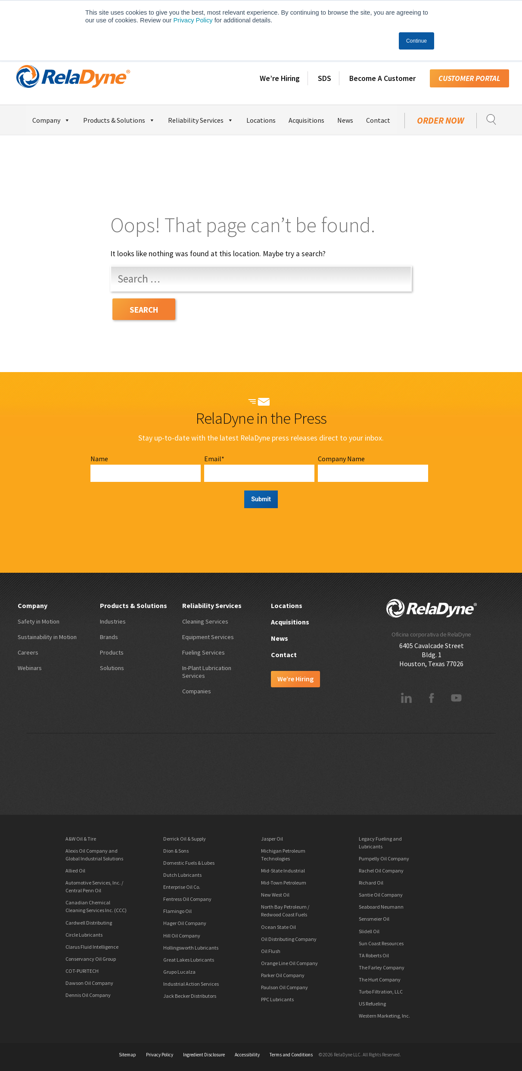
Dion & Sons (176, 850)
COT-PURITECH (82, 971)
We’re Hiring (280, 78)
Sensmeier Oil (374, 919)
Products (112, 652)
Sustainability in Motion (47, 637)
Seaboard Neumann (381, 906)
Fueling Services (203, 652)
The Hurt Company (380, 979)
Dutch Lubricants (182, 875)
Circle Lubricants (84, 934)
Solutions (112, 668)
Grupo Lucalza (179, 972)
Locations (261, 120)
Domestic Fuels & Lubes (188, 863)
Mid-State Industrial (283, 870)
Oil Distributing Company (289, 939)
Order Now (440, 120)
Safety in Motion (38, 621)
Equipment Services (208, 637)
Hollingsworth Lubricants (190, 947)
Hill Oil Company (181, 935)
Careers (28, 652)
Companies (196, 691)
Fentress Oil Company (187, 899)
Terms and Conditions (291, 1055)
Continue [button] (416, 41)
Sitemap (127, 1055)
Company (51, 119)
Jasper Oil (272, 838)
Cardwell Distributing (88, 922)
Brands (109, 637)
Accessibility (247, 1055)
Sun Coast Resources (381, 943)
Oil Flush (270, 951)
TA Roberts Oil (374, 955)
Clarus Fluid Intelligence (91, 947)
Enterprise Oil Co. (181, 887)
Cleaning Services (205, 621)
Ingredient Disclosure (204, 1055)
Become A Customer (382, 78)
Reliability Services (200, 119)
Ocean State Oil (278, 927)
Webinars (30, 668)
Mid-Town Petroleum (283, 882)
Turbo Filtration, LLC (381, 991)
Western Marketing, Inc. (384, 1015)
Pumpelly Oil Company (384, 858)
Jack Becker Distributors (189, 996)
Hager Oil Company (184, 923)
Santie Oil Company (381, 894)
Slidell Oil (369, 931)
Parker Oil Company (282, 975)
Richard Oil (371, 882)
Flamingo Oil (177, 911)
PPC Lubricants (277, 999)
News (345, 120)
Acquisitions (306, 120)
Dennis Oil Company (88, 995)
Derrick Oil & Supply (184, 838)
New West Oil (275, 894)
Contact (378, 120)
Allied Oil (75, 870)
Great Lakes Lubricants (188, 959)
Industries (113, 621)
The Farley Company (381, 967)
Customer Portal (469, 78)
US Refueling (372, 1003)
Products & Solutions (119, 119)
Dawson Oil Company (89, 983)
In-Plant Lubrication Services (206, 672)
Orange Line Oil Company (289, 963)
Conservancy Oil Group (90, 959)
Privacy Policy (192, 20)
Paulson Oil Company (284, 987)
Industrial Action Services (191, 984)
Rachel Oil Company (381, 870)
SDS (324, 78)
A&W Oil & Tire (80, 838)
